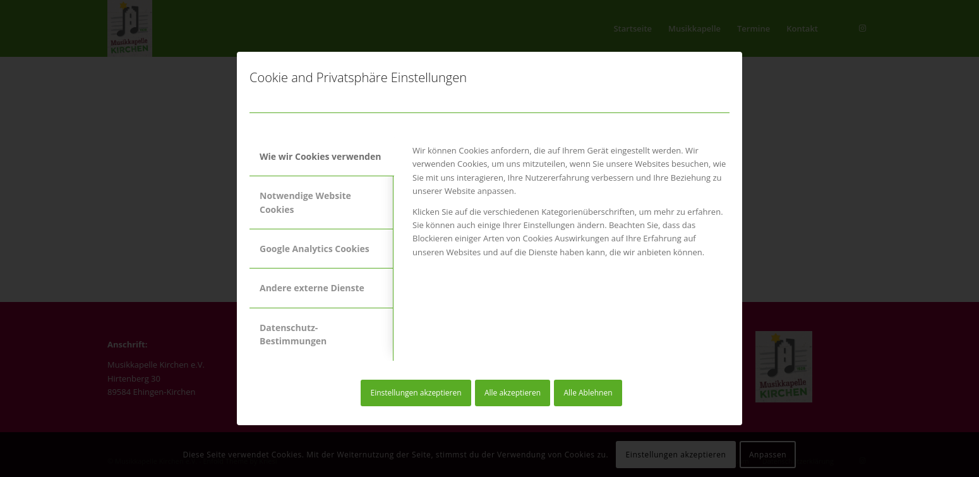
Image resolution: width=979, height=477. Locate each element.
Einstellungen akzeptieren (415, 392)
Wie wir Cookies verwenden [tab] (320, 156)
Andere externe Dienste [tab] (312, 288)
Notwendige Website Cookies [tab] (305, 202)
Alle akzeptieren (512, 392)
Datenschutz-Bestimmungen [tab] (293, 334)
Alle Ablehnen (588, 392)
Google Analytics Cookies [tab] (314, 249)
